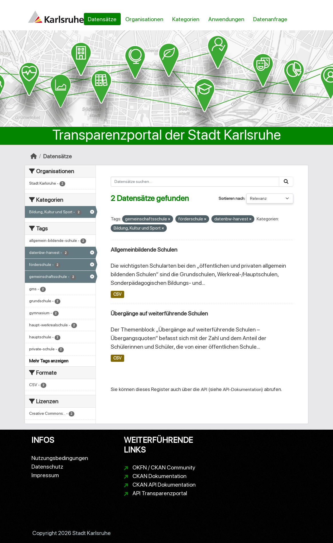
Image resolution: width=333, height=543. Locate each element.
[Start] (33, 156)
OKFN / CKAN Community (163, 467)
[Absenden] (286, 182)
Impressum (45, 475)
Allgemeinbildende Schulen (144, 249)
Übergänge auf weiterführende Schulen (159, 313)
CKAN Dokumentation (159, 476)
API (204, 389)
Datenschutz (47, 466)
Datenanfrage (270, 19)
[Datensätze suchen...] (195, 182)
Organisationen (144, 19)
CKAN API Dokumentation (164, 484)
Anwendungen (226, 19)
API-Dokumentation (242, 389)
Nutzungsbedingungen (59, 458)
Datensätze (102, 19)
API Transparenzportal (159, 493)
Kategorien (185, 19)
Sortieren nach (231, 198)
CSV (117, 294)
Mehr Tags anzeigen (48, 361)
